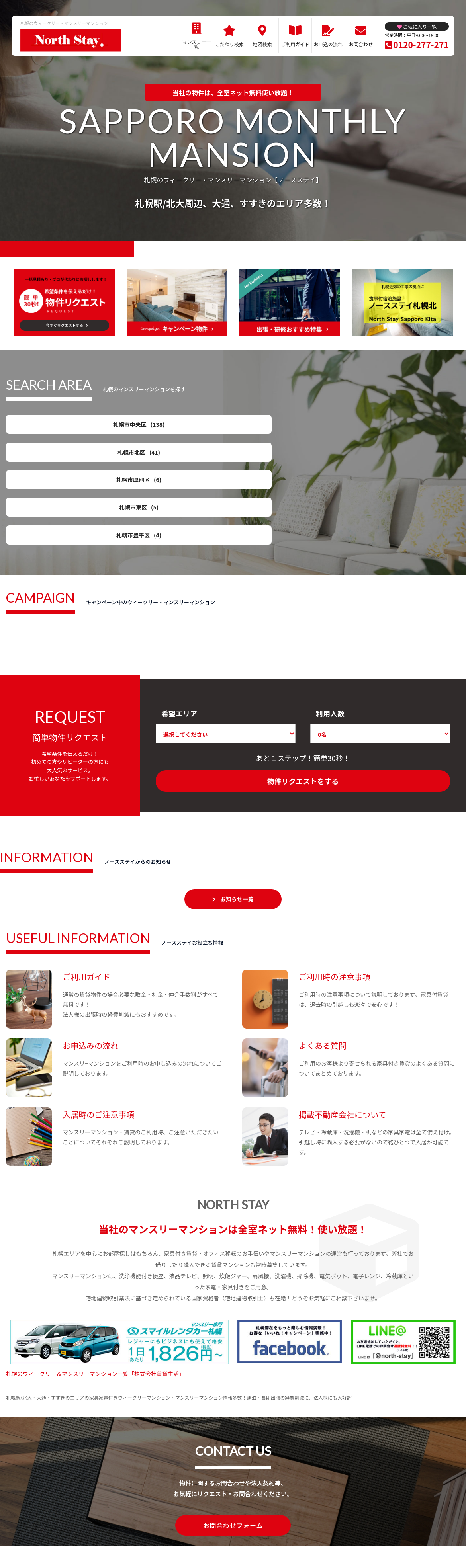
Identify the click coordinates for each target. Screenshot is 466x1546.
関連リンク (139, 1511)
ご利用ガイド (295, 44)
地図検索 (262, 44)
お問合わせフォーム (233, 1458)
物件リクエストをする (303, 714)
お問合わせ (361, 44)
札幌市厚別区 (292, 427)
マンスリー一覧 (196, 44)
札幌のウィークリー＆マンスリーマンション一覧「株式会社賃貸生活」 (95, 1307)
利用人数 (330, 646)
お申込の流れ (328, 44)
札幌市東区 (410, 427)
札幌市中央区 (56, 427)
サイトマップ (178, 1511)
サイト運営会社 (285, 1511)
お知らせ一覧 (237, 832)
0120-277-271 (420, 45)
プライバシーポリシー (230, 1511)
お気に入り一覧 (420, 26)
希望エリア (179, 646)
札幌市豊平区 (55, 457)
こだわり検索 (229, 44)
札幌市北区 (174, 427)
